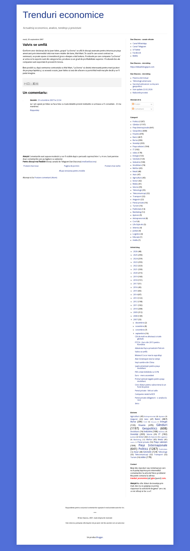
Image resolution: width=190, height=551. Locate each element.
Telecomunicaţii (139, 193)
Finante (136, 134)
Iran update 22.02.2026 (142, 89)
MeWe (135, 56)
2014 (135, 295)
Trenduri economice (63, 15)
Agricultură (137, 178)
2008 (135, 316)
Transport (137, 196)
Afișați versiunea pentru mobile (72, 171)
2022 (135, 266)
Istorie (135, 187)
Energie (136, 156)
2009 (135, 312)
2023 (135, 262)
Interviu (136, 228)
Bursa (135, 140)
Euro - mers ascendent (144, 375)
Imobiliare (137, 165)
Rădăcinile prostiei (140, 93)
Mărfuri (136, 168)
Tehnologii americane (142, 81)
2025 (135, 255)
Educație (136, 237)
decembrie (140, 323)
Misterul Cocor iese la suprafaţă (148, 355)
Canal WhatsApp (140, 43)
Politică (136, 121)
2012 (135, 302)
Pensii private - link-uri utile (146, 391)
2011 (135, 305)
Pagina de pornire (71, 166)
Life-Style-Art (138, 224)
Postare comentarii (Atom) (46, 178)
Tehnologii (137, 190)
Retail (135, 171)
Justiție (135, 231)
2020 (135, 273)
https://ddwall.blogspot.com (142, 67)
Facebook (137, 53)
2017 (135, 284)
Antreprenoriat (139, 218)
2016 (135, 287)
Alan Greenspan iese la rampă (147, 359)
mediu (135, 240)
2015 (135, 291)
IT (134, 150)
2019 (135, 277)
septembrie (140, 333)
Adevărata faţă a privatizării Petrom (149, 348)
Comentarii (138, 109)
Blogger (99, 537)
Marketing (137, 212)
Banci (135, 137)
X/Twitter (136, 50)
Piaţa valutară (138, 146)
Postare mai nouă (31, 166)
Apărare (136, 215)
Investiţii (136, 143)
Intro (137, 403)
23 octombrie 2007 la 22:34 (49, 100)
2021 (135, 269)
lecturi (135, 181)
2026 (135, 251)
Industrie (136, 162)
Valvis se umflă (141, 352)
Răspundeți (34, 110)
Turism (136, 206)
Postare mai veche (112, 166)
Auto (135, 174)
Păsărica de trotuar (141, 78)
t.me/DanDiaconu (88, 162)
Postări (136, 104)
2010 (135, 309)
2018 (135, 280)
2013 (135, 298)
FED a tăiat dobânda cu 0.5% (147, 372)
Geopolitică (137, 131)
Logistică (136, 234)
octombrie (140, 330)
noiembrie (139, 326)
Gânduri (136, 125)
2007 (135, 319)
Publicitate (137, 209)
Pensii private (138, 203)
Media (135, 184)
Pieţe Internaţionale (141, 128)
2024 (135, 259)
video (135, 153)
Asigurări (136, 199)
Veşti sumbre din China (144, 362)
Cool (135, 221)
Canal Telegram (139, 47)
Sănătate (136, 159)
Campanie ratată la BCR (145, 394)
